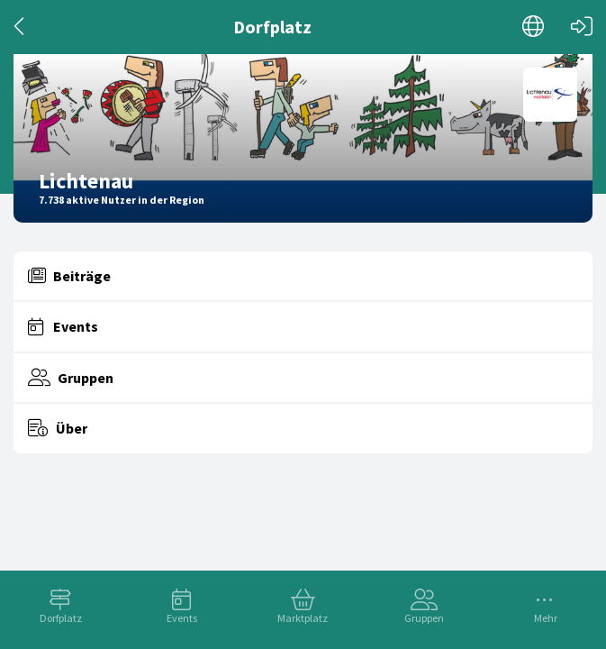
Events (182, 618)
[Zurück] (20, 26)
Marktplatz (302, 618)
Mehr (545, 618)
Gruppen (424, 618)
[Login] (581, 26)
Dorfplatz (61, 618)
